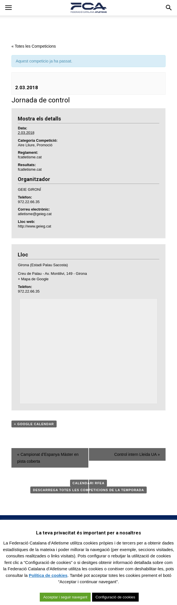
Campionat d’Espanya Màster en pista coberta (48, 458)
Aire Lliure (26, 145)
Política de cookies (48, 575)
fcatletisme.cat (29, 157)
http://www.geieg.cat (34, 226)
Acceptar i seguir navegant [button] (65, 597)
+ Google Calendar (34, 424)
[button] (169, 7)
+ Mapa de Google (33, 279)
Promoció (44, 145)
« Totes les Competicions (33, 46)
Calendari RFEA (89, 483)
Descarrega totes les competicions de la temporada (88, 490)
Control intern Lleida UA (137, 454)
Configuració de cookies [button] (115, 597)
